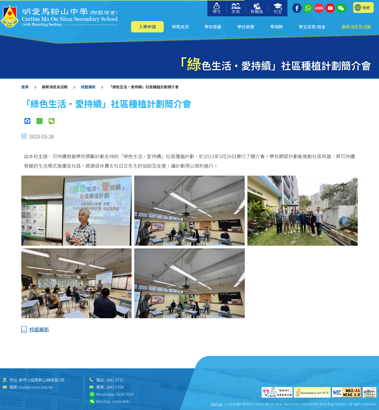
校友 (278, 9)
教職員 (257, 9)
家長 (236, 9)
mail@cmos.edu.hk (36, 387)
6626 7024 (125, 394)
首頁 (25, 86)
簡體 (366, 7)
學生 (217, 9)
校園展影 (88, 86)
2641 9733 (114, 380)
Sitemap (217, 403)
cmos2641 (121, 401)
